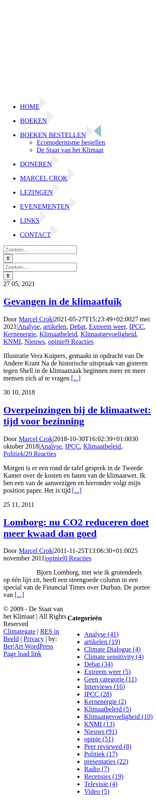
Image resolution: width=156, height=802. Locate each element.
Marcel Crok (35, 319)
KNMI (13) (99, 724)
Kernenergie (19, 334)
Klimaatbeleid (58, 334)
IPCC (136, 326)
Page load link (22, 653)
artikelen (55, 326)
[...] (76, 378)
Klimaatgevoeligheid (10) (118, 716)
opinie (56, 341)
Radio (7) (96, 768)
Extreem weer (107, 326)
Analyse (29, 326)
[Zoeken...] (40, 249)
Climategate (19, 631)
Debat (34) (98, 664)
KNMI (12, 341)
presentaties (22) (106, 761)
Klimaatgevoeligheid (108, 334)
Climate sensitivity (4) (114, 656)
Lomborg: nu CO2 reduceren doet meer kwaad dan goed (76, 528)
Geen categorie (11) (110, 679)
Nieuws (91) (100, 731)
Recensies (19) (104, 776)
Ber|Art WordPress (28, 646)
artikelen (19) (102, 641)
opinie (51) (99, 739)
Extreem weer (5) (107, 671)
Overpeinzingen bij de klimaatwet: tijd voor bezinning (77, 416)
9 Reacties (80, 341)
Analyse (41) (101, 634)
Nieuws (35, 341)
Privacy (34, 638)
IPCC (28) (97, 694)
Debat (78, 326)
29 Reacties (40, 453)
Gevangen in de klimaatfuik (62, 301)
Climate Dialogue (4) (112, 649)
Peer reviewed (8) (107, 746)
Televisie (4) (100, 783)
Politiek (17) (100, 754)
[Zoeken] (8, 258)
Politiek (13, 453)
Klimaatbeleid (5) (107, 709)
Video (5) (96, 791)
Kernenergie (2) (105, 701)
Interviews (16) (104, 686)
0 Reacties (78, 558)
